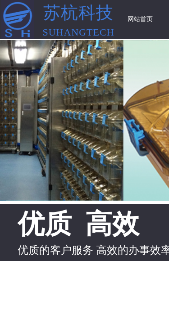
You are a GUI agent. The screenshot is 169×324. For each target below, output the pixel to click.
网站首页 (140, 19)
